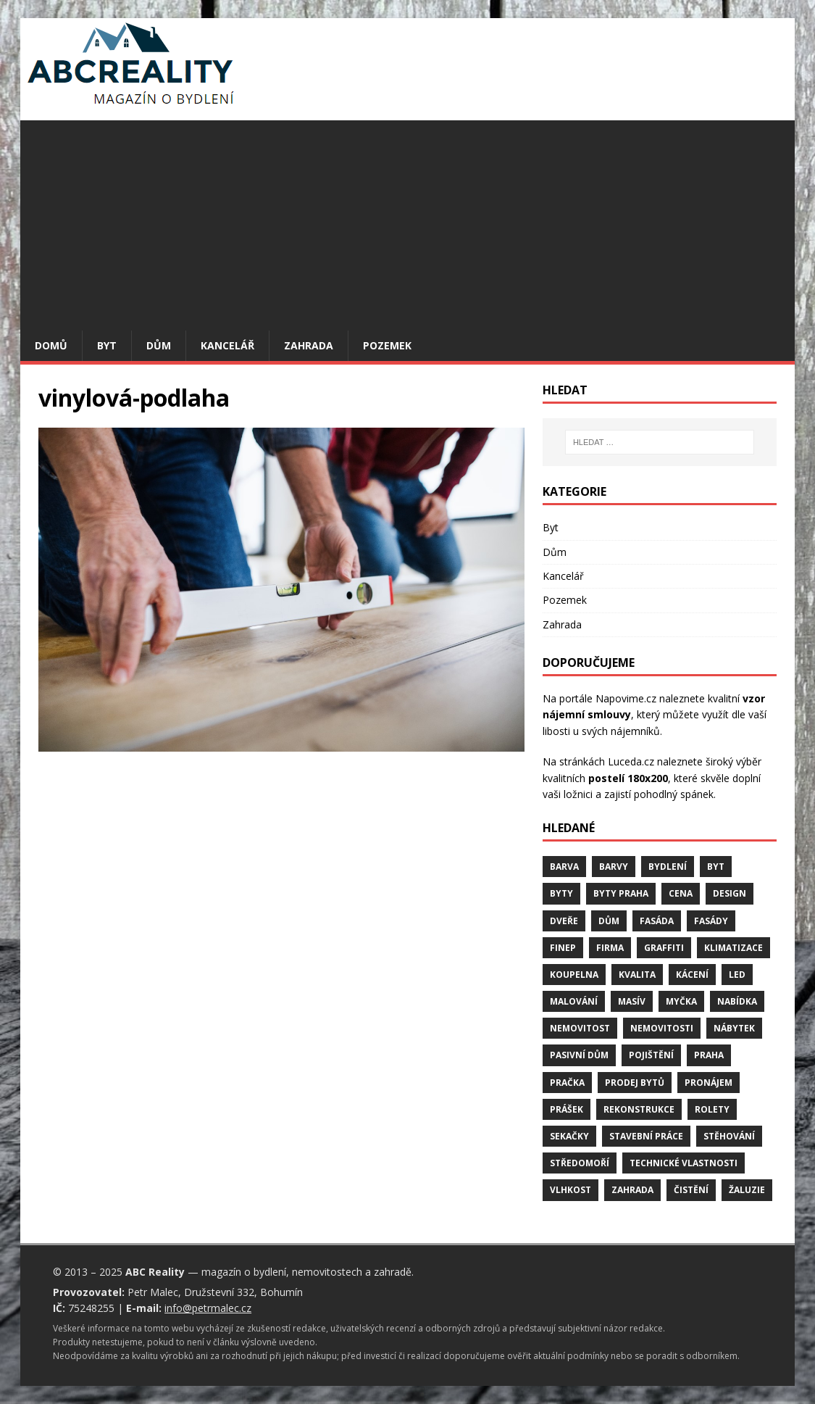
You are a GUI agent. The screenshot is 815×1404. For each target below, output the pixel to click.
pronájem (708, 1082)
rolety (712, 1109)
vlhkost (570, 1190)
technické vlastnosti (683, 1163)
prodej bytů (634, 1082)
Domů (51, 345)
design (729, 893)
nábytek (734, 1028)
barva (564, 866)
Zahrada (308, 345)
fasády (711, 921)
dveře (564, 921)
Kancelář (227, 345)
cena (681, 893)
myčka (681, 1001)
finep (563, 948)
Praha (709, 1055)
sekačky (569, 1136)
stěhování (729, 1136)
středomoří (579, 1163)
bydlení (667, 866)
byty (561, 893)
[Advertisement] (407, 221)
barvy (613, 866)
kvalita (637, 974)
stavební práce (646, 1136)
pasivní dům (579, 1055)
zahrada (632, 1190)
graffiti (664, 948)
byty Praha (620, 893)
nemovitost (580, 1028)
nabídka (737, 1001)
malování (574, 1001)
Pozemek (387, 345)
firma (610, 948)
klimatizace (733, 948)
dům (608, 921)
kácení (692, 974)
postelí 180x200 (628, 778)
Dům (158, 345)
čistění (691, 1190)
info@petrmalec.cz (207, 1308)
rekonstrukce (638, 1109)
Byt (107, 345)
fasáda (657, 921)
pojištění (651, 1055)
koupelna (574, 974)
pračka (567, 1082)
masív (631, 1001)
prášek (566, 1109)
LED (737, 974)
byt (715, 866)
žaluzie (747, 1190)
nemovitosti (661, 1028)
